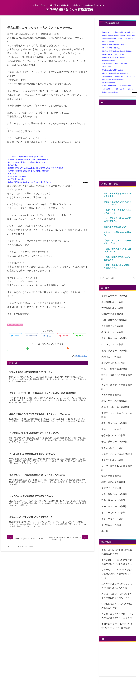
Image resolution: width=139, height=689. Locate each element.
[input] (117, 278)
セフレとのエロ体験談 (15, 325)
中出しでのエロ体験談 (112, 447)
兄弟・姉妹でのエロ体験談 (114, 320)
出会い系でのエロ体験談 (113, 363)
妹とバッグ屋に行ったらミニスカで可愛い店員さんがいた (116, 586)
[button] (134, 278)
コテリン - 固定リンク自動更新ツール (85, 182)
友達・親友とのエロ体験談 (114, 338)
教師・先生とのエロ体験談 (114, 401)
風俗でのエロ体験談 (111, 488)
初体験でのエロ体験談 (112, 314)
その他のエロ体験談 (111, 525)
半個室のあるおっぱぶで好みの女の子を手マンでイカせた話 (116, 626)
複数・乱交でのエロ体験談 (114, 423)
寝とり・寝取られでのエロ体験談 (116, 377)
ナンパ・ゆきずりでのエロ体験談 (116, 387)
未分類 (104, 531)
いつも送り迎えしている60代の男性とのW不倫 (116, 606)
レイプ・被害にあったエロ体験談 (116, 468)
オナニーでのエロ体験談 (113, 512)
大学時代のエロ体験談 (112, 308)
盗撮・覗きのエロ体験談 (113, 500)
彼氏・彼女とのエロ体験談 (114, 350)
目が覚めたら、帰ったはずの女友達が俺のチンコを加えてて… (116, 562)
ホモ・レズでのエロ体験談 (114, 506)
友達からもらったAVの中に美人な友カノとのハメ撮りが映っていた (116, 574)
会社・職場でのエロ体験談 (114, 441)
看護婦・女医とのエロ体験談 (115, 407)
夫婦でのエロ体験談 (111, 356)
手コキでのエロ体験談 (112, 460)
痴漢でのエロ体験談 (111, 476)
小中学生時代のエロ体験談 (114, 295)
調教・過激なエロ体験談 (113, 482)
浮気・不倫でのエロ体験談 (114, 369)
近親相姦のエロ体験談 (112, 326)
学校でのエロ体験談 (111, 429)
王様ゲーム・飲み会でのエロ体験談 (116, 415)
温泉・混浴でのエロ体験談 (114, 494)
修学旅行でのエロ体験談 (113, 435)
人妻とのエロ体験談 (111, 395)
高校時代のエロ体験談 (112, 302)
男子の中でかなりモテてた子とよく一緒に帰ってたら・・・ (116, 596)
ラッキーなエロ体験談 (112, 518)
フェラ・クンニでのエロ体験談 (116, 454)
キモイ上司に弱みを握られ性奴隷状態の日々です (116, 552)
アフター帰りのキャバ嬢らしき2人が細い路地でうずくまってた (117, 616)
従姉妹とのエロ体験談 (112, 332)
